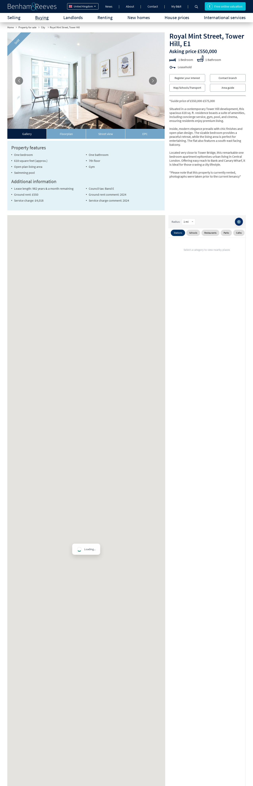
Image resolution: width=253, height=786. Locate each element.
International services (225, 17)
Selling (13, 17)
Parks (226, 232)
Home (10, 27)
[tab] (27, 134)
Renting (105, 17)
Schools (193, 232)
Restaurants (210, 232)
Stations (178, 232)
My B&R (176, 6)
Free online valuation (224, 6)
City (43, 27)
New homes (138, 17)
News (108, 6)
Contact (153, 6)
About (130, 6)
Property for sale (27, 27)
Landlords (73, 17)
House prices (177, 17)
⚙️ (239, 222)
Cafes (239, 232)
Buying (42, 17)
